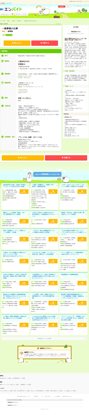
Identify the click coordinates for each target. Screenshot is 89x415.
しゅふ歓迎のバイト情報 (70, 390)
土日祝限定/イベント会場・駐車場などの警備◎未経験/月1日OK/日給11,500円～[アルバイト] (44, 276)
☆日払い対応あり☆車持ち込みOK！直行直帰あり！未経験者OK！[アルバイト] (43, 214)
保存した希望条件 (22, 14)
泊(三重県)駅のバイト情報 (18, 378)
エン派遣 (3, 3)
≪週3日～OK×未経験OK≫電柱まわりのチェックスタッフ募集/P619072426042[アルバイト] (14, 254)
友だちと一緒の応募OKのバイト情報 (40, 390)
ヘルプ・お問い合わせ (77, 6)
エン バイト (9, 3)
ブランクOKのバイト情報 (6, 390)
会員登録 (62, 6)
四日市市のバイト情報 (5, 378)
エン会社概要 (57, 396)
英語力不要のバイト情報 (56, 390)
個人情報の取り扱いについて (23, 396)
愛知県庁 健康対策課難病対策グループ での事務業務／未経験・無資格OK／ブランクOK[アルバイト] (72, 296)
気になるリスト (8, 14)
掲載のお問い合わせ (67, 396)
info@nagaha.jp (72, 132)
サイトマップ (86, 6)
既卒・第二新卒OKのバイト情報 (21, 390)
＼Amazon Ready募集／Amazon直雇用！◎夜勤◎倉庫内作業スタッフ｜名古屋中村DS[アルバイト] (43, 318)
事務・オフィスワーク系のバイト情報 (9, 384)
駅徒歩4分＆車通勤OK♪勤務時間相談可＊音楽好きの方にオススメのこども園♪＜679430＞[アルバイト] (14, 296)
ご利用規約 (35, 396)
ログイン (69, 6)
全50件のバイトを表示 (44, 338)
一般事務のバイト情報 (25, 384)
